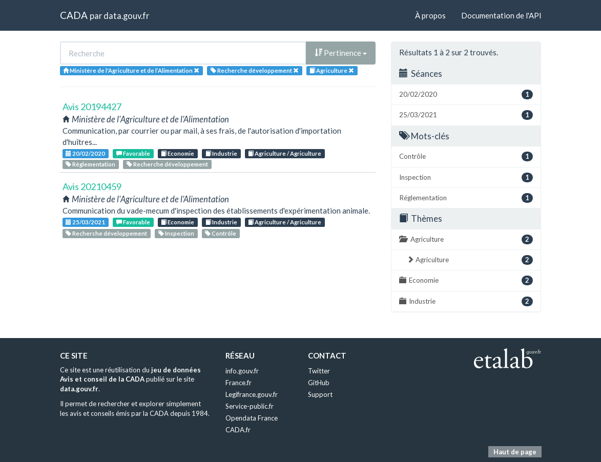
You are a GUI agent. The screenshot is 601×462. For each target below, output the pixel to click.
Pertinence (341, 52)
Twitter (319, 371)
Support (320, 394)
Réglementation (90, 164)
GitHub (318, 383)
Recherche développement (167, 164)
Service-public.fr (249, 406)
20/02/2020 (85, 153)
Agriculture (466, 239)
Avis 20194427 (92, 106)
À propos (430, 15)
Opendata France (251, 418)
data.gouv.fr (126, 15)
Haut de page (514, 452)
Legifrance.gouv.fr (251, 394)
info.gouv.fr (242, 371)
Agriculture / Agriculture (284, 153)
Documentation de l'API (501, 15)
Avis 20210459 (92, 186)
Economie (177, 153)
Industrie (221, 153)
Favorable (133, 153)
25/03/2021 (85, 222)
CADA (74, 15)
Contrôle (220, 233)
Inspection (176, 233)
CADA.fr (238, 430)
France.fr (238, 383)
